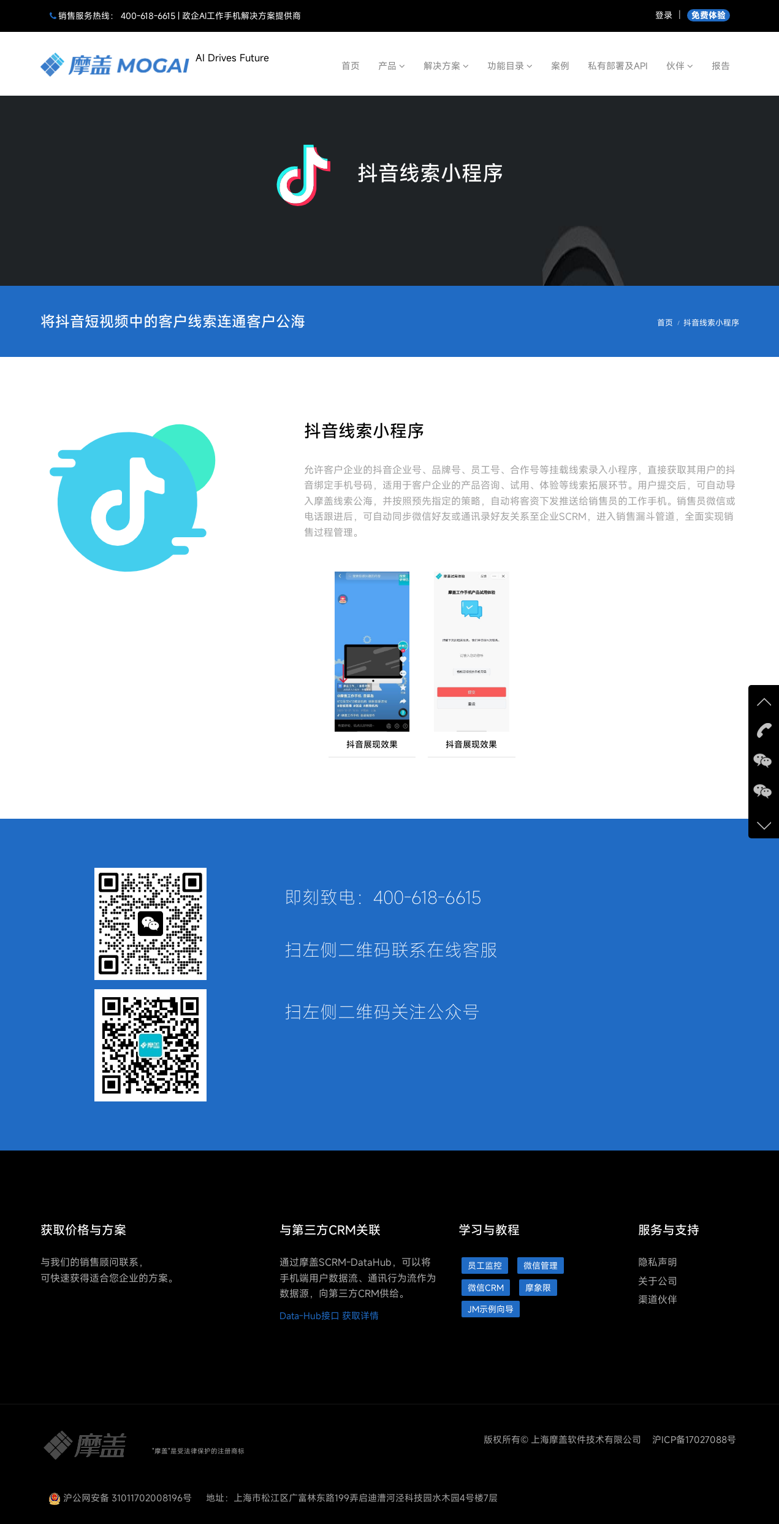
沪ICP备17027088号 (694, 1439)
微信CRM (486, 1287)
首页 (350, 65)
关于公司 (657, 1281)
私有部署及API (618, 65)
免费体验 (708, 15)
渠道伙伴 (657, 1299)
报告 (721, 65)
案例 (560, 65)
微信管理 (540, 1265)
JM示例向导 (491, 1309)
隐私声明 (657, 1262)
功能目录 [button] (510, 65)
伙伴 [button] (679, 65)
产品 (391, 65)
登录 (663, 15)
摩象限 (538, 1287)
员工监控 (485, 1265)
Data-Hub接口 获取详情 (329, 1315)
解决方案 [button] (446, 65)
